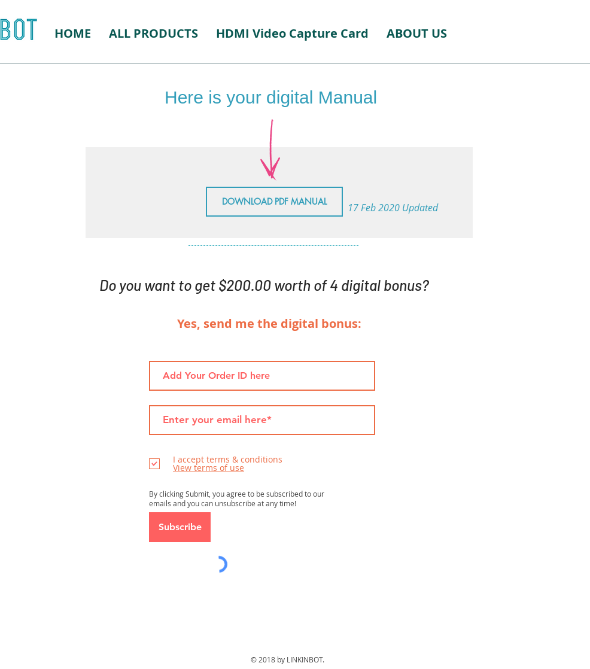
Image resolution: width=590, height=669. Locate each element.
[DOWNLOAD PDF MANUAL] (274, 202)
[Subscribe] (180, 527)
